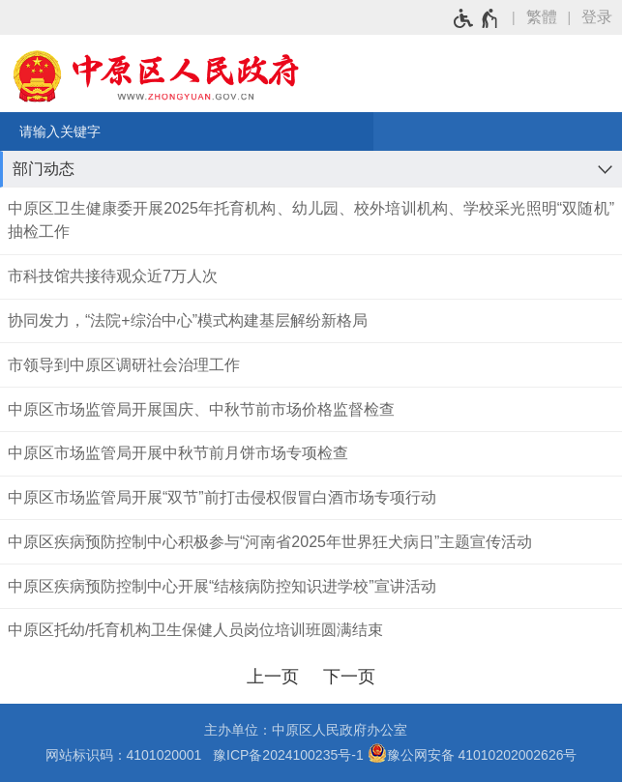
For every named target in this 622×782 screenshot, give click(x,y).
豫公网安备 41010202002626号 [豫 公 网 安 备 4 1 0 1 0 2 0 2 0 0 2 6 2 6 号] (473, 753)
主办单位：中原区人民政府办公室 (311, 730)
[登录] (601, 17)
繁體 (541, 17)
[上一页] (274, 676)
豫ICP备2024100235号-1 (288, 755)
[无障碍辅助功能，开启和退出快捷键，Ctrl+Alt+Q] (476, 18)
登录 (596, 17)
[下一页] (349, 676)
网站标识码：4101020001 (127, 755)
